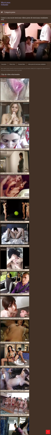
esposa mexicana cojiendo (21, 385)
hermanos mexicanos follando (32, 389)
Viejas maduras (21, 432)
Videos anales (13, 425)
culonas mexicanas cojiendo (35, 383)
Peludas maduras (37, 425)
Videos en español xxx (35, 432)
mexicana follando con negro (9, 395)
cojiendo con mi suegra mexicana (10, 381)
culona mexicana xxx (19, 383)
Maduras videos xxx (29, 419)
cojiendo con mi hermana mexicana (33, 380)
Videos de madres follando (21, 431)
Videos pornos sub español (10, 402)
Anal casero (14, 423)
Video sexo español (22, 411)
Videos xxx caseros (27, 428)
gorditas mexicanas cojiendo (9, 388)
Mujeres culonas (13, 420)
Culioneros (38, 416)
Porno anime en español (15, 407)
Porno (21, 404)
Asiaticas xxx (12, 429)
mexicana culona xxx (27, 394)
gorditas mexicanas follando (27, 388)
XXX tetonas (27, 413)
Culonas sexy (40, 407)
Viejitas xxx (19, 401)
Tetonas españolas (40, 401)
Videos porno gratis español (24, 416)
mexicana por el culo (41, 395)
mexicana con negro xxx (13, 394)
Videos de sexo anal (7, 411)
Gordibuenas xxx (28, 410)
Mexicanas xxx (42, 419)
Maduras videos (29, 407)
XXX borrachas (44, 404)
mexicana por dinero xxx (27, 395)
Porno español (21, 408)
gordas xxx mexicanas (37, 387)
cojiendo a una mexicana (15, 380)
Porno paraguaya (15, 422)
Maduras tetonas (38, 429)
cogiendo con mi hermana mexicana (27, 379)
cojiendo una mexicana (34, 382)
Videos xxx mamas (33, 408)
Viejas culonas (37, 413)
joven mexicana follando (18, 390)
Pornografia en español (40, 402)
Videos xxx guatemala (27, 405)
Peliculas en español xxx (29, 426)
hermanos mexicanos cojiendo (13, 389)
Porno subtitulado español (10, 405)
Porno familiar (24, 420)
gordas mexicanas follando (21, 387)
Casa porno (3, 64)
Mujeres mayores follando (10, 404)
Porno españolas (24, 425)
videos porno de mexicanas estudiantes (37, 64)
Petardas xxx (23, 423)
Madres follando (37, 417)
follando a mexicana (36, 385)
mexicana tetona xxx (24, 396)
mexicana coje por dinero (13, 393)
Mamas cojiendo (25, 402)
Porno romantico (12, 417)
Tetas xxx (4, 420)
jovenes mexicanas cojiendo (35, 390)
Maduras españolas (13, 428)
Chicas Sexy (12, 64)
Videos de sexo (40, 410)
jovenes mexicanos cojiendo (22, 391)
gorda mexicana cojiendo (34, 386)
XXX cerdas (35, 431)
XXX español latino (36, 420)
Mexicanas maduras (7, 401)
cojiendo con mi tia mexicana (29, 381)
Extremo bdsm (21, 64)
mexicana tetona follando (8, 396)
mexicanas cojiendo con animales (34, 397)
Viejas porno (11, 408)
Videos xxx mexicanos (14, 419)
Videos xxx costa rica (14, 426)
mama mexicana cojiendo (39, 391)
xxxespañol (33, 423)
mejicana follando (22, 392)
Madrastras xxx (6, 431)
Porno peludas (27, 422)
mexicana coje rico (27, 393)
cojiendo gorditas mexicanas (18, 382)
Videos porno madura (25, 429)
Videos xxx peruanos (14, 410)
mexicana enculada (40, 394)
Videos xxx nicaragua (12, 414)
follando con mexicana (18, 386)
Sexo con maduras (25, 417)
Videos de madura (27, 414)
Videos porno (9, 416)
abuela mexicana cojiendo (8, 379)
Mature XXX (34, 411)
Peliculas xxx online (31, 404)
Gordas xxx (11, 432)
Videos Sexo (38, 414)
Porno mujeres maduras (13, 413)
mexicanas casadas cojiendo (15, 397)
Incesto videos (29, 401)
